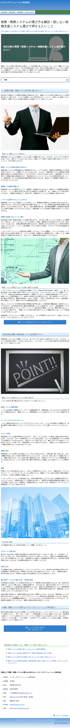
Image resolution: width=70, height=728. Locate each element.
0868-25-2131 (14, 697)
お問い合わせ (29, 12)
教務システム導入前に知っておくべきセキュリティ (35, 322)
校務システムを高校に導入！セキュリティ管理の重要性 (26, 649)
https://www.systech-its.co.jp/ (19, 708)
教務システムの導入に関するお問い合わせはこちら (35, 628)
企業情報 (4, 12)
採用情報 (20, 12)
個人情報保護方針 (63, 723)
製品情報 (12, 12)
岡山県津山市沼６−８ (25, 693)
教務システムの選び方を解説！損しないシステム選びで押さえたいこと (32, 657)
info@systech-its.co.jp (17, 704)
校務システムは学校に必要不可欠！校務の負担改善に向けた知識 (29, 653)
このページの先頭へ (62, 715)
